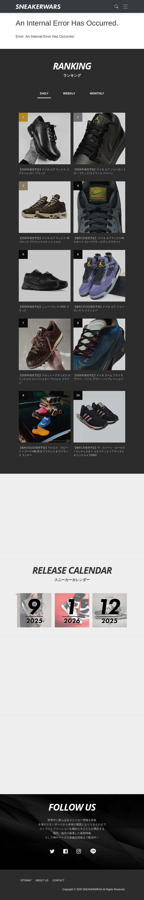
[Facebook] (65, 851)
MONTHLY (97, 93)
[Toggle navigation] (124, 6)
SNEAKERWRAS (92, 889)
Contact (58, 880)
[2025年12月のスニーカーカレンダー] (109, 610)
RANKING (72, 65)
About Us (42, 880)
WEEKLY (69, 93)
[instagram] (79, 851)
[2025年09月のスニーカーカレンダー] (34, 610)
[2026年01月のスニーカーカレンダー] (72, 610)
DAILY (44, 93)
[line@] (92, 851)
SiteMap (26, 880)
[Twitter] (52, 851)
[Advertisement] (72, 513)
